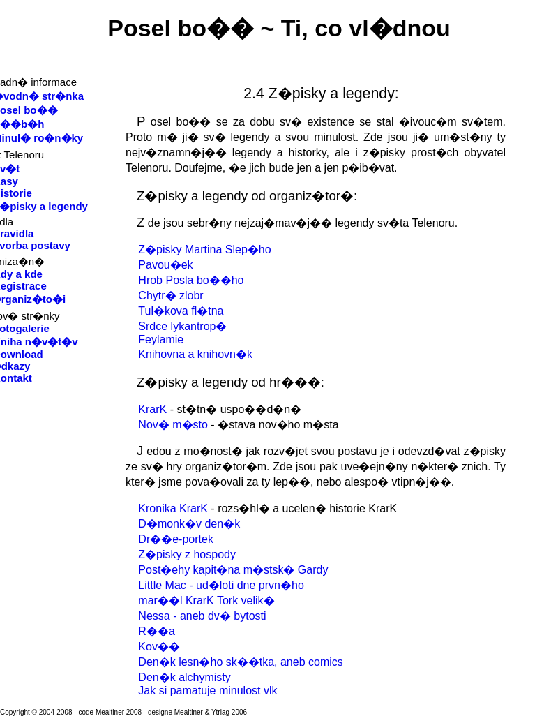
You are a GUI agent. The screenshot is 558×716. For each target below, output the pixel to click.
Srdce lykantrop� (182, 326)
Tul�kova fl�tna (180, 311)
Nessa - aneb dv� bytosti (202, 616)
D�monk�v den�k (189, 524)
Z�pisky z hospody (187, 554)
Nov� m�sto (173, 425)
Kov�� (159, 646)
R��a (156, 631)
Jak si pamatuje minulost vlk (207, 690)
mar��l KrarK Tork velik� (206, 600)
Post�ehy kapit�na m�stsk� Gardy (233, 570)
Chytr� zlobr (170, 295)
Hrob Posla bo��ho (190, 280)
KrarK (152, 409)
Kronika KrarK (173, 508)
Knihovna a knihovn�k (195, 354)
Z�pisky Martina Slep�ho (204, 249)
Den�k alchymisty (184, 677)
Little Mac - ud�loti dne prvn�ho (220, 585)
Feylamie (160, 339)
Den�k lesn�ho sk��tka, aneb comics (240, 662)
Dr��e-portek (175, 539)
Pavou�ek (165, 265)
